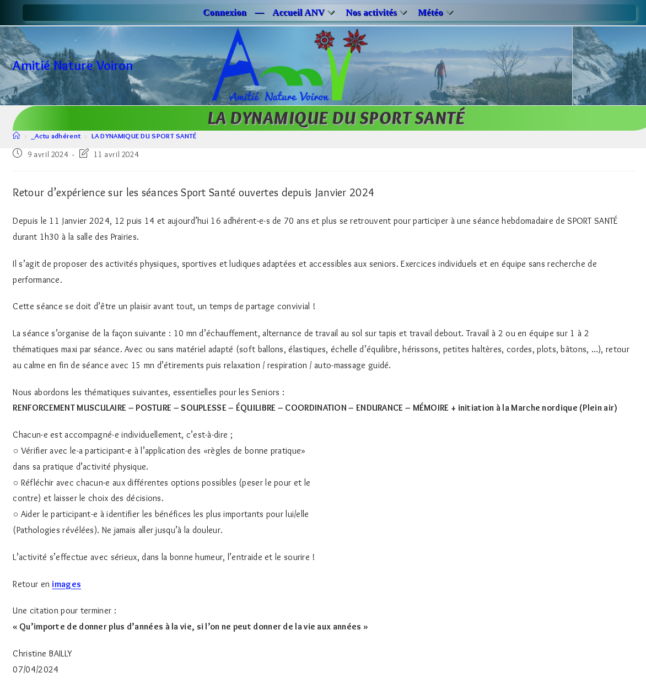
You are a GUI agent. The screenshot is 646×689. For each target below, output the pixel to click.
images (66, 584)
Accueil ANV (304, 12)
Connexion (224, 12)
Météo (437, 12)
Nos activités (378, 12)
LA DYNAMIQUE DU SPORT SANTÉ (144, 135)
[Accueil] (16, 135)
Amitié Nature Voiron (73, 65)
